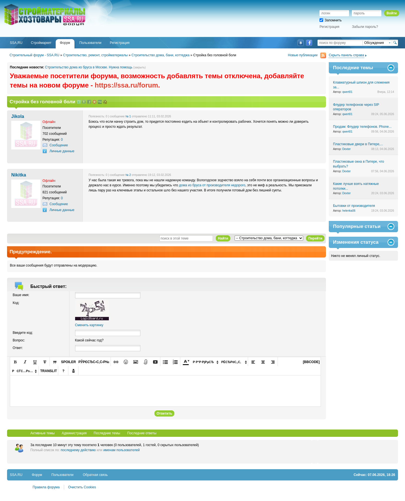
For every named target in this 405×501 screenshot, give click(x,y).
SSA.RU (27, 5)
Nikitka (18, 174)
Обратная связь (95, 475)
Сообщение (59, 145)
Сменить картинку (89, 325)
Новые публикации (307, 55)
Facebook (309, 43)
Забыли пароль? (365, 27)
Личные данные (62, 151)
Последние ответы (141, 433)
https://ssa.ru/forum (126, 85)
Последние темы (107, 433)
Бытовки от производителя (354, 206)
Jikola (17, 116)
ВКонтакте (301, 43)
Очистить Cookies (82, 487)
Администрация (74, 433)
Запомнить (330, 20)
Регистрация (329, 27)
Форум (37, 475)
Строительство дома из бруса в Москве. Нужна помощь (88, 67)
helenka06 (349, 210)
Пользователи (62, 475)
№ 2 (128, 174)
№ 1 (128, 116)
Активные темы (42, 433)
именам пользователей (121, 450)
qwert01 (347, 91)
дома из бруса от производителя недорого (212, 185)
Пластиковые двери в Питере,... (358, 144)
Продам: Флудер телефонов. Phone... (362, 127)
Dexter (346, 149)
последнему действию (78, 450)
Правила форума (46, 487)
